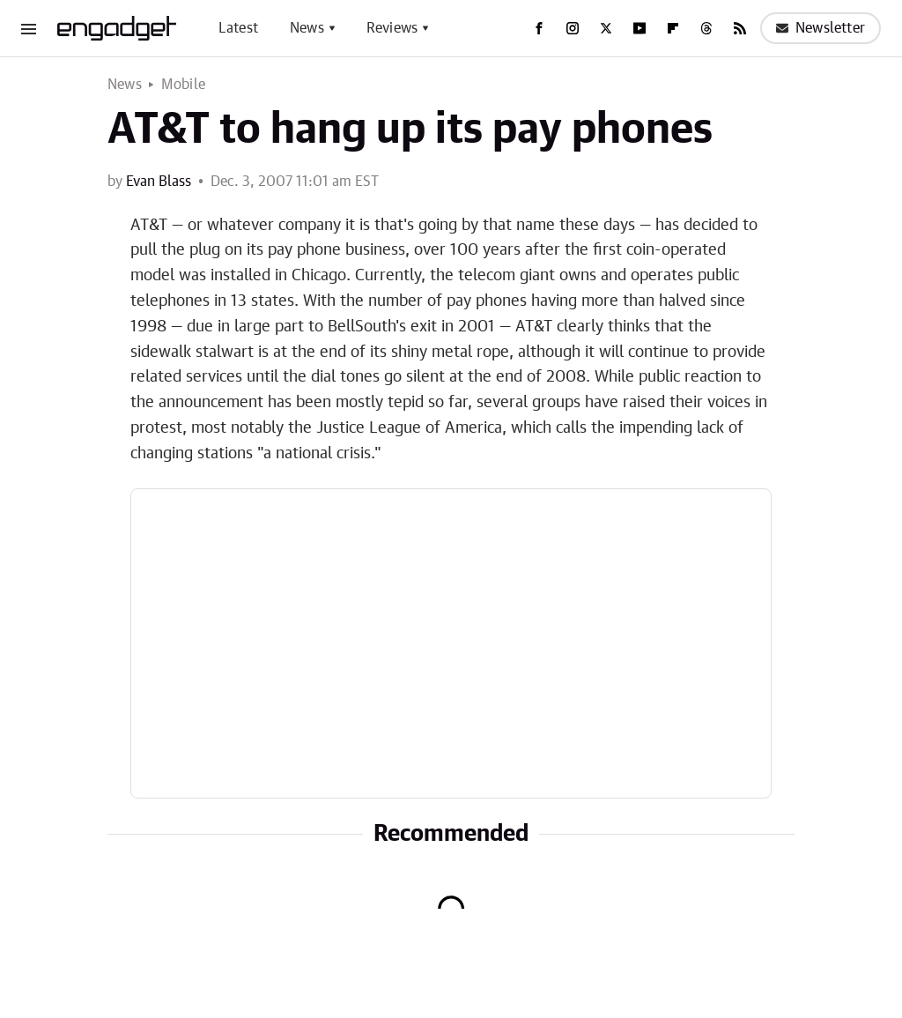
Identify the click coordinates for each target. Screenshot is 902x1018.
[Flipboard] (673, 28)
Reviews (392, 28)
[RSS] (740, 28)
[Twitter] (606, 28)
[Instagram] (572, 28)
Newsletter (820, 28)
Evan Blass (158, 182)
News (307, 28)
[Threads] (706, 28)
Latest (238, 28)
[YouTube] (639, 28)
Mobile (183, 85)
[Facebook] (539, 28)
